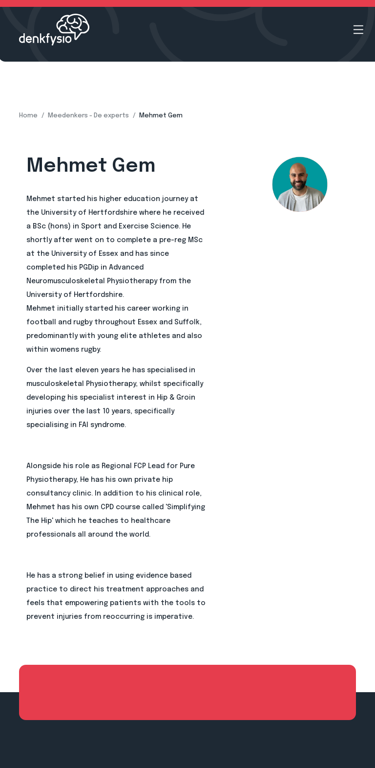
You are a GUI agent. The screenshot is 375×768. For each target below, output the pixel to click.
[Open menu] (358, 29)
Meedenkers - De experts (88, 116)
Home (28, 116)
